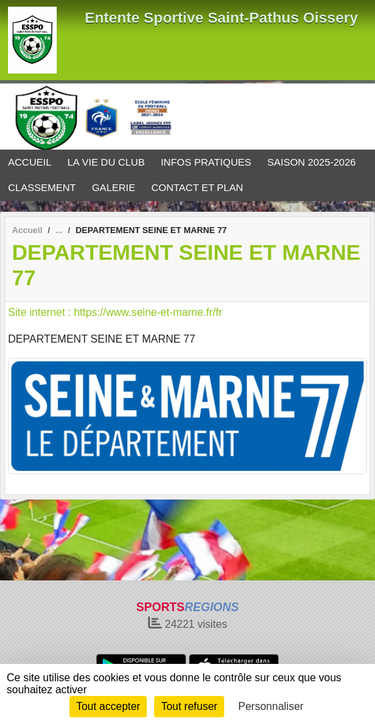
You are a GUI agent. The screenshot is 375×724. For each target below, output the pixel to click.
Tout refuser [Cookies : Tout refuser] (189, 706)
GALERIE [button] (113, 187)
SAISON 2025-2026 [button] (312, 162)
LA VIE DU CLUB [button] (106, 162)
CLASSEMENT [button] (42, 187)
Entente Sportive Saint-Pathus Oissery (221, 17)
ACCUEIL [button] (29, 162)
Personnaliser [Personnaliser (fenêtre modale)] (271, 706)
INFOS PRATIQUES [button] (206, 162)
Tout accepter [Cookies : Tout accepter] (108, 706)
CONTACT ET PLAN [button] (197, 187)
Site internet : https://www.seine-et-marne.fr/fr (115, 312)
